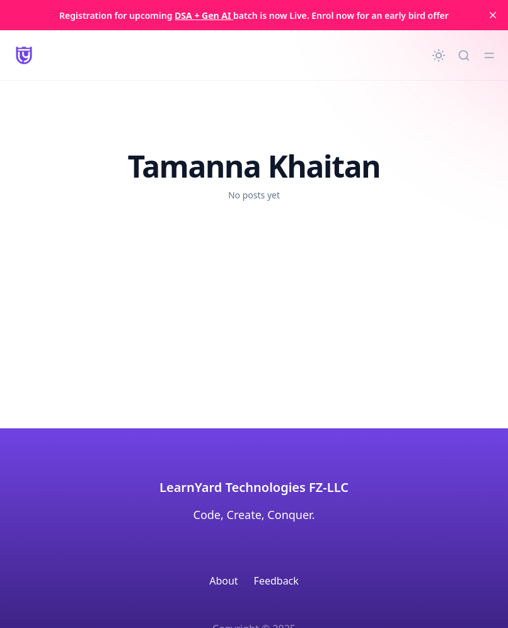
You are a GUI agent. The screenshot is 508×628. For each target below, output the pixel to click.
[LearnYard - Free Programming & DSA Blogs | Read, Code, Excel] (24, 55)
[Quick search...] (464, 55)
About (223, 581)
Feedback (276, 581)
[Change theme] (439, 55)
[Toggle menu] (489, 55)
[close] (493, 15)
